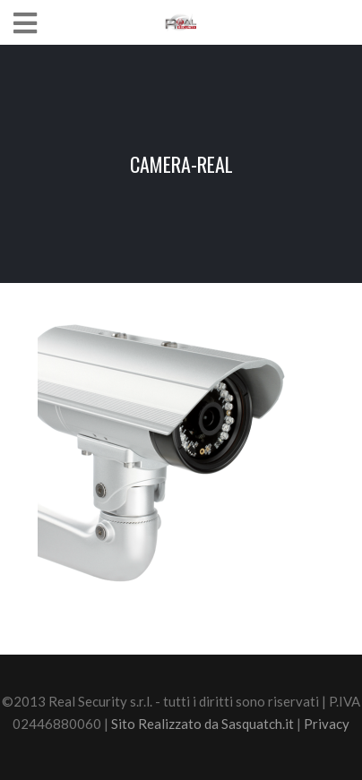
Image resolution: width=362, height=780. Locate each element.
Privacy (326, 724)
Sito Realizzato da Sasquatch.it (202, 724)
